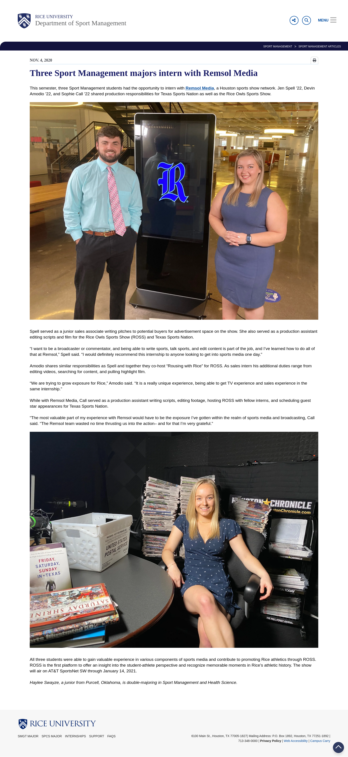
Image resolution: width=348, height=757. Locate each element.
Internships (75, 736)
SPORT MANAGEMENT (277, 46)
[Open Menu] (324, 20)
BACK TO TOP (338, 747)
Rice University (54, 16)
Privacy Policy (270, 740)
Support (96, 736)
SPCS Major (52, 736)
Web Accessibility (296, 741)
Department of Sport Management (80, 23)
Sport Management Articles (320, 46)
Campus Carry (320, 741)
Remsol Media (200, 88)
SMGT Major (28, 736)
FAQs (111, 736)
